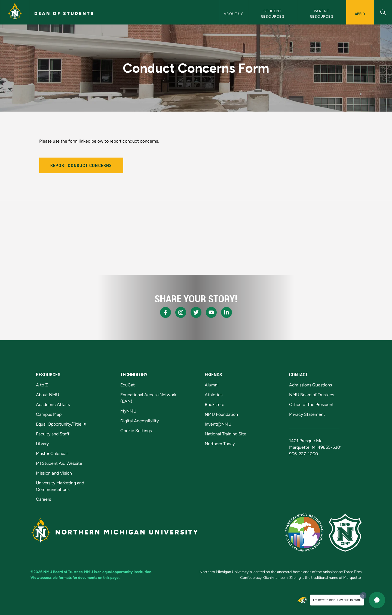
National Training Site (225, 433)
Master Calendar (52, 453)
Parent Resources (321, 13)
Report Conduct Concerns (81, 165)
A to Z (42, 385)
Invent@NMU (218, 424)
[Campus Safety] (345, 532)
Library (42, 443)
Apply (360, 13)
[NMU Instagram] (180, 312)
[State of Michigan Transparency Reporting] (304, 532)
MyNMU (128, 411)
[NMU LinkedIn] (226, 312)
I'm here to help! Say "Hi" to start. (337, 600)
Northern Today (220, 443)
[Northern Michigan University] (15, 12)
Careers (43, 499)
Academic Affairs (53, 404)
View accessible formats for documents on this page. (75, 577)
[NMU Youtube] (211, 312)
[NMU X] (196, 312)
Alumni (212, 385)
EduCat (127, 385)
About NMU (47, 394)
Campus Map (49, 414)
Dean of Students (64, 13)
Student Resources (272, 13)
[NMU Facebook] (165, 312)
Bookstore (214, 404)
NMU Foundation (221, 414)
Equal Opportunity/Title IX (61, 424)
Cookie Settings (136, 430)
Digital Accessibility (139, 420)
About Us (234, 14)
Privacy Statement (307, 414)
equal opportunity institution (126, 572)
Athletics (213, 394)
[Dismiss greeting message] (363, 595)
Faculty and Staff (52, 433)
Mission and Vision (54, 473)
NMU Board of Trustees (311, 394)
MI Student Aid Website (59, 463)
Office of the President (311, 404)
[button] (383, 11)
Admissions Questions (310, 385)
